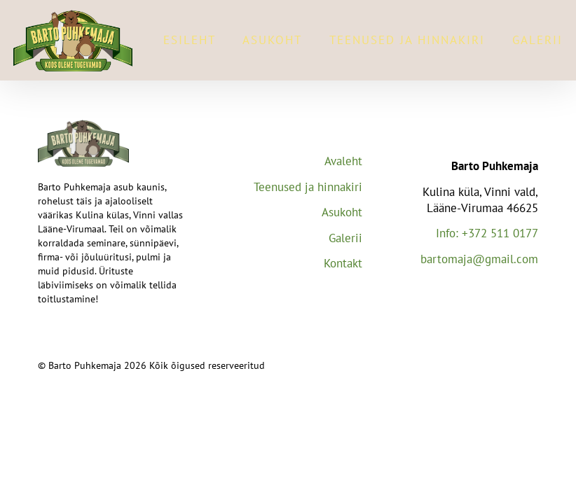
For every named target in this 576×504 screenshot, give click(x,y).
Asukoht (272, 40)
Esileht (189, 40)
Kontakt (343, 263)
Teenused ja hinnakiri (407, 40)
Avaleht (343, 161)
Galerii (537, 40)
